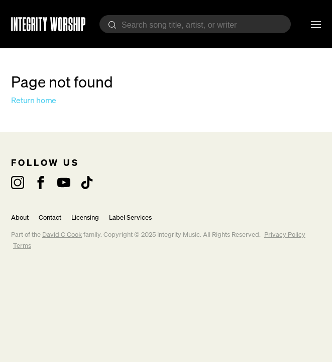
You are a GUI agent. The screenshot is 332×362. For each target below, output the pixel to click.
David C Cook (62, 234)
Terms (22, 245)
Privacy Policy (284, 234)
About (20, 217)
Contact (50, 217)
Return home (33, 100)
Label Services (130, 217)
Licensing (85, 217)
